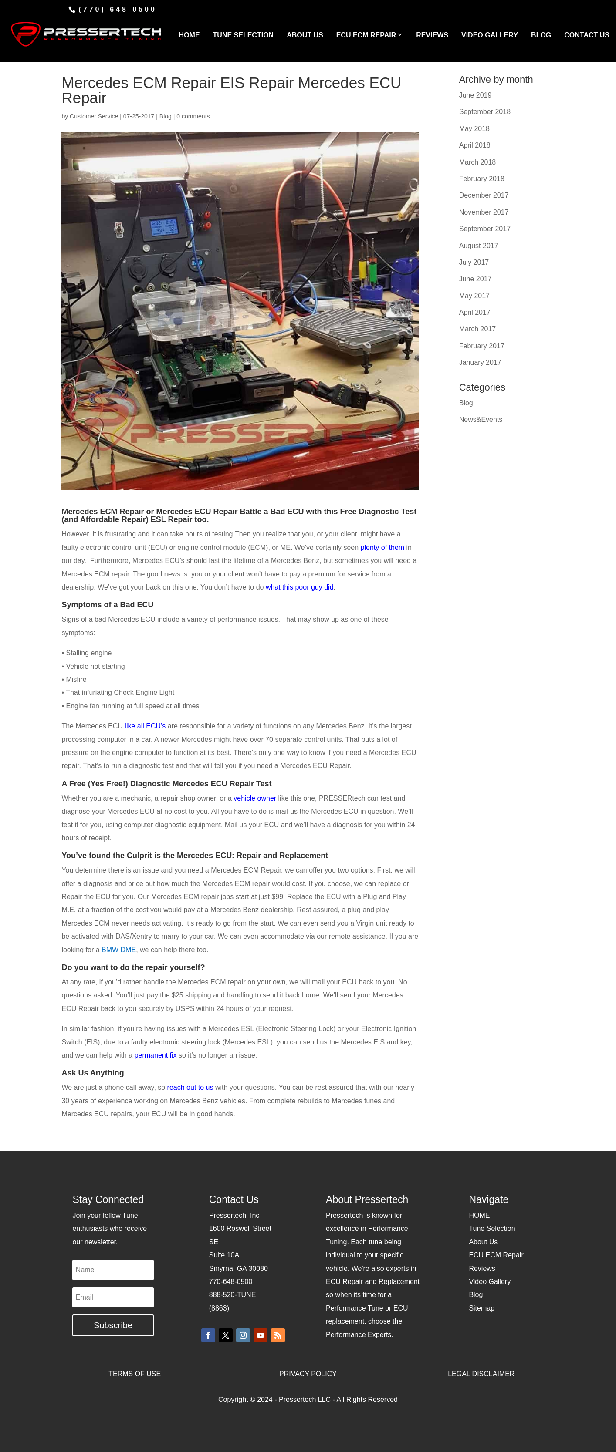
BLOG (541, 35)
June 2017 (475, 279)
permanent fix (156, 1055)
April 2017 (475, 312)
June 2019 (475, 95)
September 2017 (485, 228)
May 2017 (474, 296)
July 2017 (474, 262)
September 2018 (485, 111)
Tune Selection (492, 1228)
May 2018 (474, 128)
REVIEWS (432, 35)
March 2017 (477, 329)
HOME (189, 35)
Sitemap (481, 1308)
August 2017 (478, 245)
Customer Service (94, 116)
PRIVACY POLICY (308, 1374)
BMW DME (119, 949)
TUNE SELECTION (243, 35)
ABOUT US (305, 35)
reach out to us (191, 1087)
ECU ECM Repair (496, 1255)
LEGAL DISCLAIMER (481, 1374)
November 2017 (484, 212)
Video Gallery (490, 1281)
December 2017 (484, 195)
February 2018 (481, 178)
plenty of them (383, 547)
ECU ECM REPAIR (366, 35)
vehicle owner (256, 798)
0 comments (193, 116)
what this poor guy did (300, 587)
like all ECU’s (145, 726)
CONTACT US (586, 35)
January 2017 (480, 362)
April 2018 (475, 145)
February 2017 (481, 346)
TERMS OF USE (134, 1374)
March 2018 (477, 162)
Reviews (482, 1268)
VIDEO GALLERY (489, 35)
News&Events (481, 419)
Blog (165, 116)
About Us (483, 1242)
